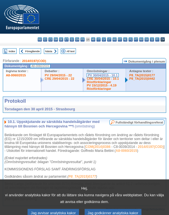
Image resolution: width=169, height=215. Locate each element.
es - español (45, 39)
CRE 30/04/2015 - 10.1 (103, 78)
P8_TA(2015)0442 (142, 78)
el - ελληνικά (72, 39)
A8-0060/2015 (16, 75)
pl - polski (131, 39)
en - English (77, 39)
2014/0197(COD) (34, 61)
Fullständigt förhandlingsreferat (139, 122)
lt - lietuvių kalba (109, 39)
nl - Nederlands (125, 39)
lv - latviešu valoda (104, 39)
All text (70, 51)
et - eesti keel (66, 39)
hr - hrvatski (93, 39)
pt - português (136, 39)
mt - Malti (120, 39)
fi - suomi (157, 39)
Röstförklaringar (99, 82)
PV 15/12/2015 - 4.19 (101, 85)
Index (12, 51)
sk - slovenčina (147, 39)
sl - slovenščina (152, 39)
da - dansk (56, 39)
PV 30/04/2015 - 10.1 (103, 75)
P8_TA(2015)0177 (142, 75)
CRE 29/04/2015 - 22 (59, 78)
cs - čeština (50, 39)
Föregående (32, 51)
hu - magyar (114, 39)
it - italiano (98, 39)
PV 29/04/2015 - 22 (58, 75)
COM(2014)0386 (98, 147)
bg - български (40, 39)
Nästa (48, 51)
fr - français (82, 39)
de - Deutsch (61, 39)
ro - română (141, 39)
